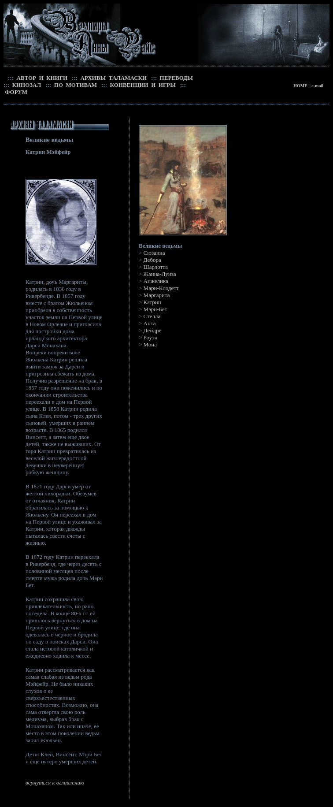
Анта (150, 323)
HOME (300, 85)
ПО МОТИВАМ (74, 85)
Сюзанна (154, 252)
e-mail (317, 85)
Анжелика (156, 281)
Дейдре (153, 330)
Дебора (152, 260)
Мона (150, 344)
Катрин (152, 302)
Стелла (152, 316)
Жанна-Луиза (160, 274)
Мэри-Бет (155, 309)
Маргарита (157, 295)
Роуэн (151, 337)
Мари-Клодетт (161, 288)
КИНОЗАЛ (26, 85)
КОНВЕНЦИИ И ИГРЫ (142, 85)
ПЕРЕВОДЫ (175, 77)
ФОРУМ (15, 92)
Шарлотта (156, 267)
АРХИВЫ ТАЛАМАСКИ (113, 77)
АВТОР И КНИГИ (41, 77)
